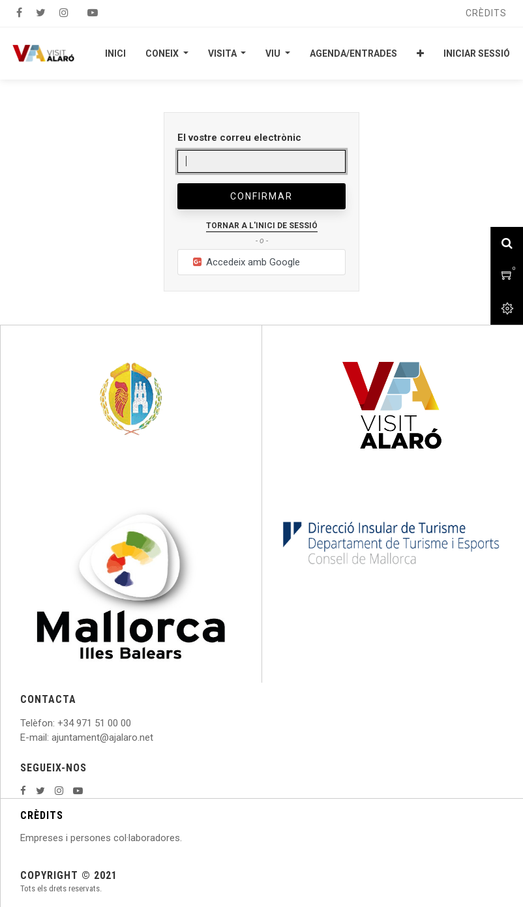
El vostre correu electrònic (239, 137)
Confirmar (261, 196)
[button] (420, 53)
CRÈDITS (41, 815)
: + (58, 723)
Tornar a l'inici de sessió (262, 225)
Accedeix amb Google (245, 262)
